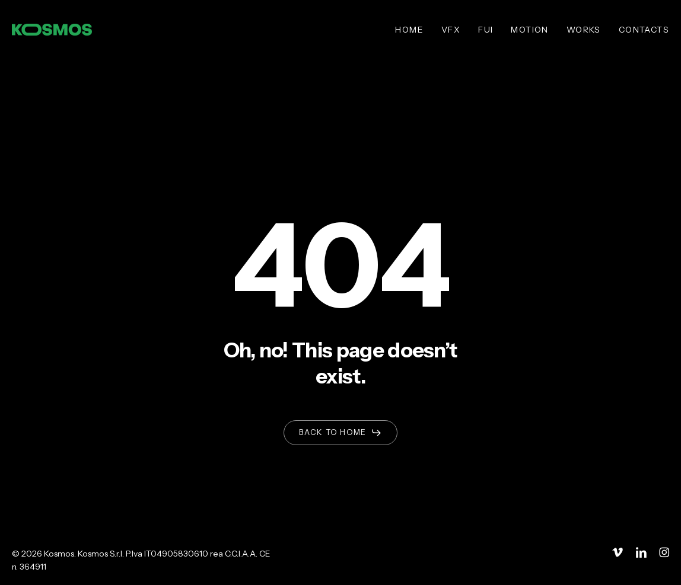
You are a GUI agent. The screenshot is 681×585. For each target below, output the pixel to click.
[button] (340, 433)
